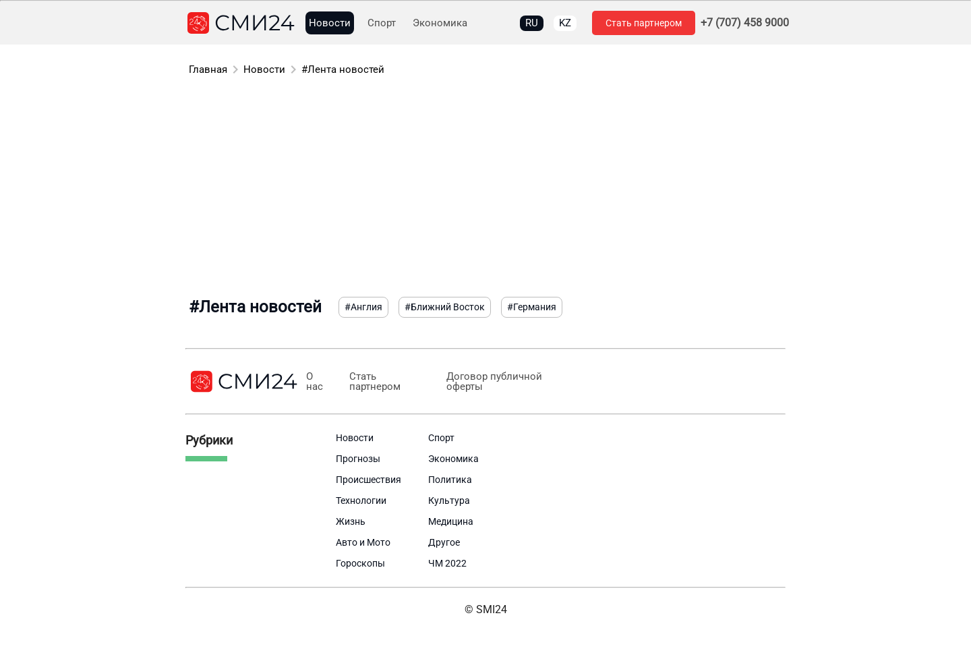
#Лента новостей (342, 69)
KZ (565, 23)
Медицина (450, 521)
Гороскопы (360, 563)
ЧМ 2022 (447, 563)
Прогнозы (358, 458)
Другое (444, 542)
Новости (330, 23)
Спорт (381, 23)
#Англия (363, 307)
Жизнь (350, 521)
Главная (208, 69)
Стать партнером (644, 23)
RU (531, 23)
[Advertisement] (485, 188)
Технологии (361, 500)
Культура (449, 500)
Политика (450, 479)
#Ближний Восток (445, 307)
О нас (314, 382)
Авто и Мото (363, 542)
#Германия (531, 307)
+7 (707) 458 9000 (745, 23)
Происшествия (368, 479)
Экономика (440, 23)
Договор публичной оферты (494, 382)
